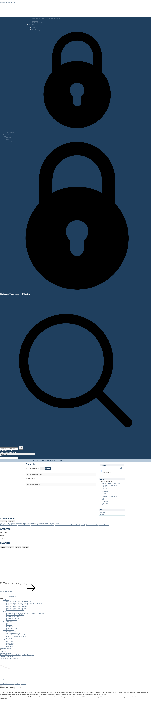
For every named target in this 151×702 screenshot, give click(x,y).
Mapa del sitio (10, 596)
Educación (45, 523)
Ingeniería (52, 523)
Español (34, 27)
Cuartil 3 (18, 547)
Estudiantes (9, 641)
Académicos (10, 643)
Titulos (2, 2)
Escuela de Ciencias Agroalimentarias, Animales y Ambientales (25, 613)
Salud (57, 523)
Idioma (31, 26)
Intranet (8, 623)
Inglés (34, 29)
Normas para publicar (35, 31)
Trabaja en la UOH (5, 648)
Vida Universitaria (8, 630)
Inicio (1, 1)
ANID (1, 651)
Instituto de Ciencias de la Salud (16, 608)
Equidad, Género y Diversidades (16, 636)
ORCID (6, 651)
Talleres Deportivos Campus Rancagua (18, 635)
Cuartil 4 (25, 547)
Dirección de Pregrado (49, 460)
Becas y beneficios (12, 631)
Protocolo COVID (11, 628)
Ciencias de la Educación (62, 525)
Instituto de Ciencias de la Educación (17, 605)
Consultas (35, 21)
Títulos (104, 488)
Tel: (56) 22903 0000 (6, 591)
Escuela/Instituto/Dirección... (8, 452)
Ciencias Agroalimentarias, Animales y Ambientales (15, 523)
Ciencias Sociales (36, 523)
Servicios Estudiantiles (13, 633)
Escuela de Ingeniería (13, 618)
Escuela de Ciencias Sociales (15, 615)
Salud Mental (10, 638)
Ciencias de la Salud (92, 525)
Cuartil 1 (3, 547)
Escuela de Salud (11, 620)
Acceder (102, 512)
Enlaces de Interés (8, 621)
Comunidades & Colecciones (111, 483)
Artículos (20, 525)
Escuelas (4, 521)
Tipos (104, 493)
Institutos (11, 521)
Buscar (104, 471)
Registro (102, 514)
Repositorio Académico (46, 18)
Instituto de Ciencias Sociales (15, 610)
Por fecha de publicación (109, 485)
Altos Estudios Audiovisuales (8, 525)
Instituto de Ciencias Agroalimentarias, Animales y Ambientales (25, 603)
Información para (8, 640)
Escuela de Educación (13, 616)
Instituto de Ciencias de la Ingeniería (17, 606)
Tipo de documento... (6, 450)
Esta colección (106, 472)
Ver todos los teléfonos (24, 591)
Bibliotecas (9, 626)
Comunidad (9, 646)
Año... (2, 456)
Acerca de (12, 2)
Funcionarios (10, 645)
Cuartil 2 (10, 547)
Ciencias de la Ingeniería (77, 525)
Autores (6, 2)
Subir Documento (37, 22)
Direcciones (35, 460)
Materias (105, 490)
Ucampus (9, 625)
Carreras (105, 491)
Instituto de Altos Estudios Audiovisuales (18, 601)
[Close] (1, 686)
